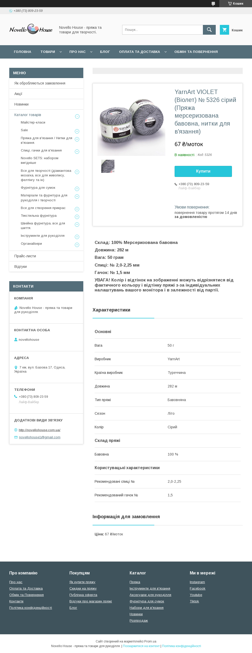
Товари (47, 52)
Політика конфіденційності (30, 608)
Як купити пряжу (82, 582)
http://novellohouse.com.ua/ (39, 430)
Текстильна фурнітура (39, 215)
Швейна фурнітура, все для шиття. (43, 225)
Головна (22, 52)
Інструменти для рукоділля (43, 236)
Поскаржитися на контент (141, 646)
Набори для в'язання (147, 608)
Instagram (197, 582)
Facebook (197, 588)
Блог (105, 52)
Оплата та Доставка (139, 52)
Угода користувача (80, 65)
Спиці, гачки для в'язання (41, 150)
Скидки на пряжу (83, 588)
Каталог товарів (27, 115)
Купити (203, 171)
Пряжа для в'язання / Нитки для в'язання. (46, 140)
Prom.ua (150, 641)
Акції (18, 94)
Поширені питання (33, 65)
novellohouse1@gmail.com (39, 437)
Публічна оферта (83, 595)
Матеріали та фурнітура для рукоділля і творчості (44, 197)
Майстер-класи (33, 122)
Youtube (196, 595)
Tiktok (194, 601)
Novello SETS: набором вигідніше (39, 160)
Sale (24, 130)
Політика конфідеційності (137, 65)
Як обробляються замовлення (39, 83)
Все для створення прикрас (43, 208)
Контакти (16, 601)
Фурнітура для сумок (38, 188)
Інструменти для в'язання (150, 588)
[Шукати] (209, 30)
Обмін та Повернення (26, 595)
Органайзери (31, 243)
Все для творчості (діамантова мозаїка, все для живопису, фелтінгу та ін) (46, 175)
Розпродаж (139, 620)
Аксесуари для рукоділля (150, 595)
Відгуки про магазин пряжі (90, 601)
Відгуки (20, 266)
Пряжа (135, 582)
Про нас (77, 52)
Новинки (21, 104)
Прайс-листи (25, 256)
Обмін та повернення (196, 52)
